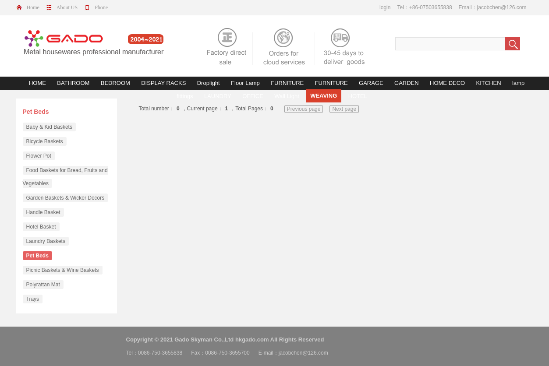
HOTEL (357, 96)
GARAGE (371, 83)
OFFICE (252, 96)
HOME (37, 83)
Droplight (208, 83)
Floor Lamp (245, 83)
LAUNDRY (217, 96)
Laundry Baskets (45, 241)
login (384, 7)
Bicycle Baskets (44, 141)
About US (67, 7)
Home (33, 7)
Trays (32, 299)
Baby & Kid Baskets (49, 127)
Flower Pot (38, 156)
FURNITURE (287, 83)
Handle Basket (43, 212)
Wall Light (286, 96)
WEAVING (323, 95)
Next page (344, 109)
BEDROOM (115, 83)
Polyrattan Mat (43, 285)
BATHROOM (73, 83)
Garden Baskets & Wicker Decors (65, 198)
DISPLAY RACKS (163, 83)
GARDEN (406, 83)
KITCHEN (488, 83)
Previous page (304, 109)
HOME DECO (447, 83)
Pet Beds (37, 256)
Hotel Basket (41, 227)
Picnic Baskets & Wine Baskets (62, 270)
